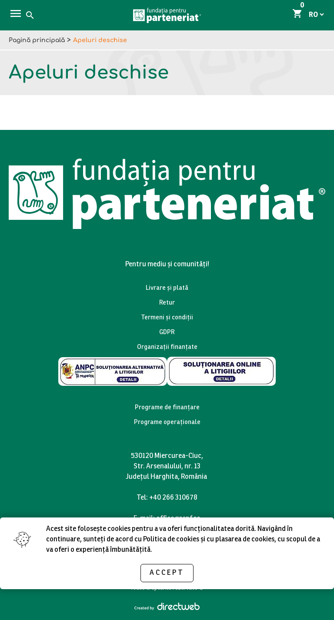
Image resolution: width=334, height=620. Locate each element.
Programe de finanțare (167, 408)
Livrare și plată (167, 289)
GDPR (167, 333)
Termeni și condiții (167, 318)
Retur (167, 303)
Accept (167, 573)
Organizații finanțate (167, 348)
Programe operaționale (167, 423)
